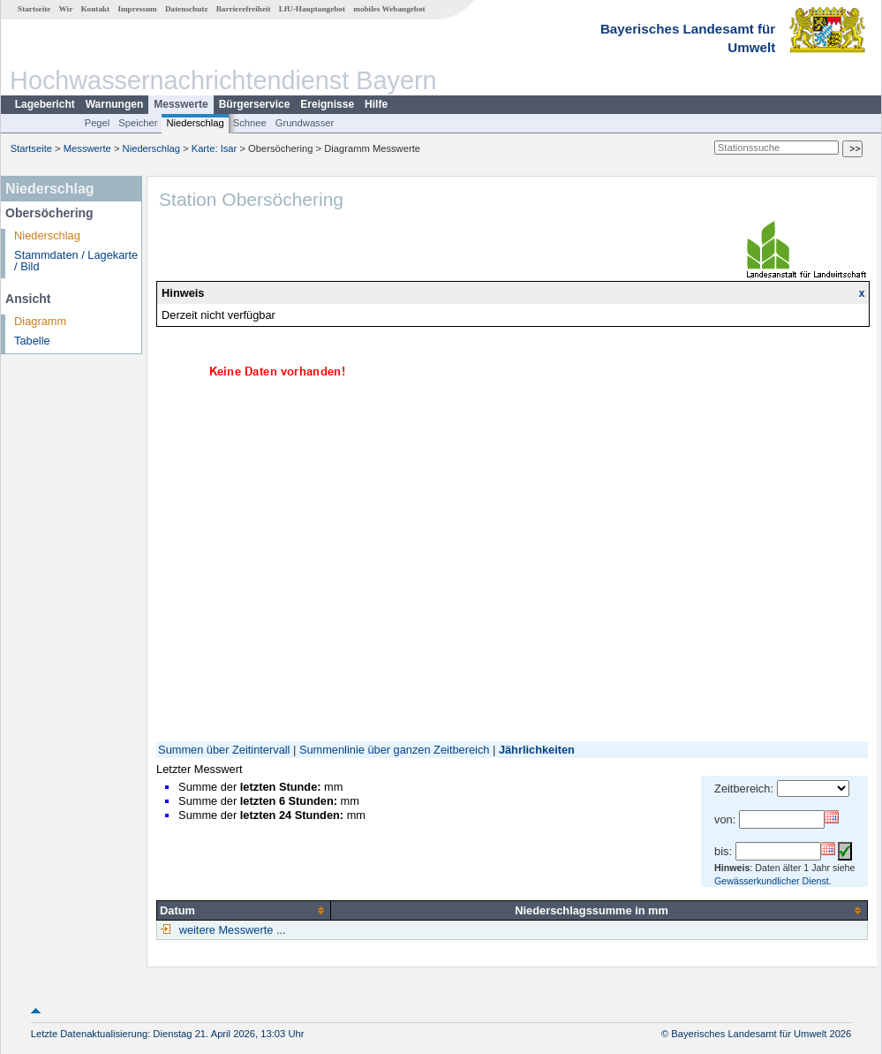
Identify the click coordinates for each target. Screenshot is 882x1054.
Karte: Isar (214, 148)
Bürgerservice (254, 104)
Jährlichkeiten (537, 749)
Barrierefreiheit (243, 8)
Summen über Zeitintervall (224, 749)
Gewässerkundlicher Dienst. (773, 881)
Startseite (34, 8)
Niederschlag (194, 123)
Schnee (250, 123)
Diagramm (40, 321)
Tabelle (32, 340)
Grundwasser (305, 123)
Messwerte (180, 104)
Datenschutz (186, 8)
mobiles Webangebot (389, 8)
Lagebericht (45, 104)
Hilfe (376, 104)
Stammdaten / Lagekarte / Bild (76, 260)
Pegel (97, 123)
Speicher (137, 123)
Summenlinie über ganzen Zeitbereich (394, 749)
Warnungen (115, 104)
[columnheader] (244, 910)
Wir (66, 8)
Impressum (136, 8)
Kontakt (94, 8)
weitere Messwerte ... (230, 929)
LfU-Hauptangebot (312, 8)
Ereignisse (327, 104)
